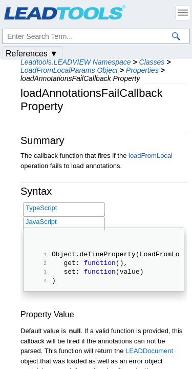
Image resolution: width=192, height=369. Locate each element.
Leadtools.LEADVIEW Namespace (75, 62)
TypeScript (41, 208)
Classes (152, 62)
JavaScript (41, 221)
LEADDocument (149, 357)
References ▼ (32, 53)
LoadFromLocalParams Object (69, 70)
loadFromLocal (151, 155)
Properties (142, 70)
